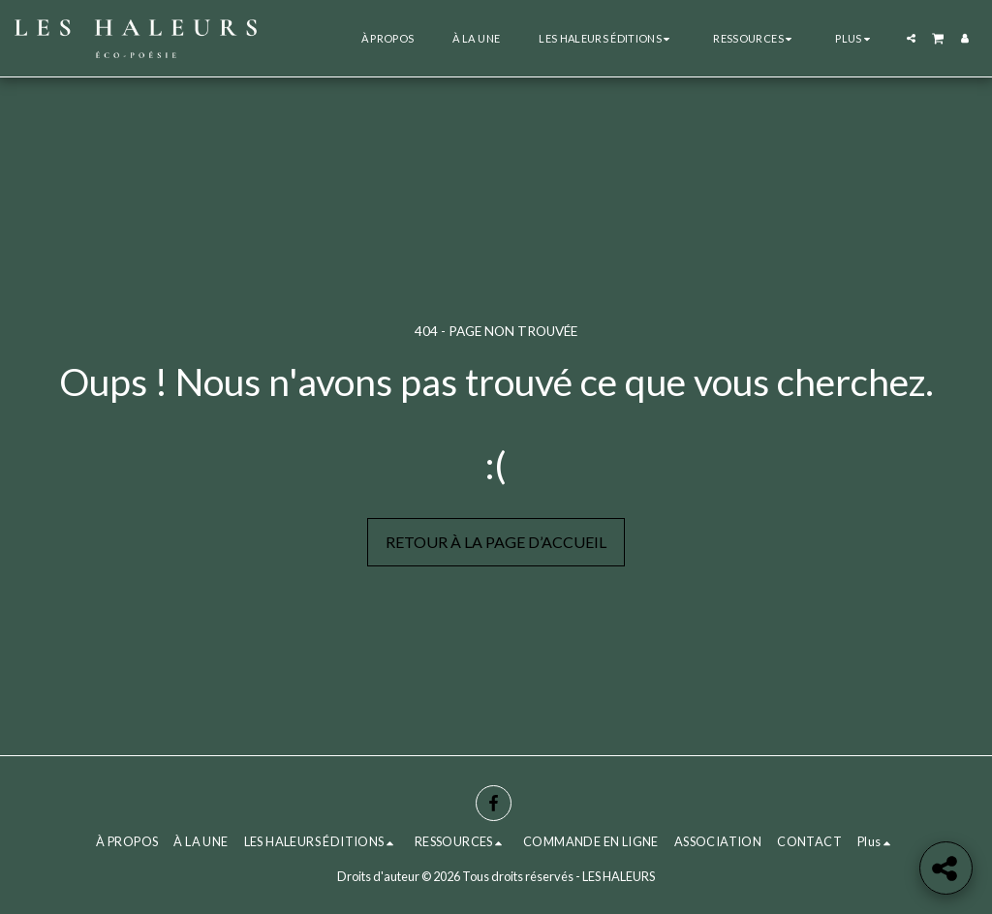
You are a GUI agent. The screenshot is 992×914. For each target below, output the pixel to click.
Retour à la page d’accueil (496, 542)
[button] (606, 38)
